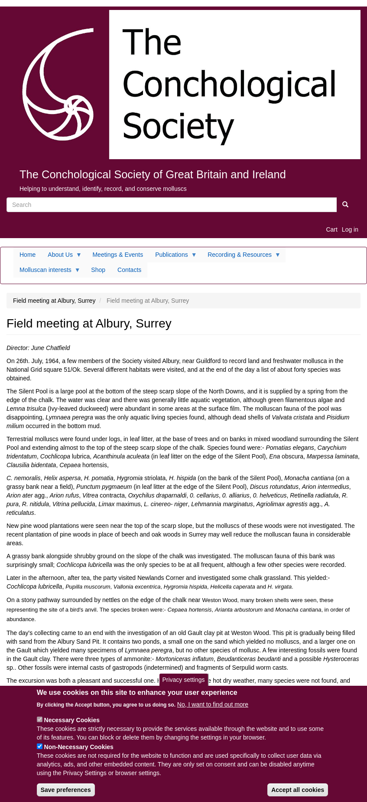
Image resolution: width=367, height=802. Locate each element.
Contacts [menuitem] (129, 269)
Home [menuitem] (27, 254)
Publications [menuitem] (173, 256)
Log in (350, 229)
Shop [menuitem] (98, 269)
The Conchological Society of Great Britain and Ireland (152, 174)
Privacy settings (183, 686)
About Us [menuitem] (62, 256)
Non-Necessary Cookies (79, 753)
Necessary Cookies (72, 726)
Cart (331, 229)
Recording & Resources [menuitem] (241, 256)
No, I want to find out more (212, 710)
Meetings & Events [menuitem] (117, 254)
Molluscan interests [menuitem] (47, 272)
